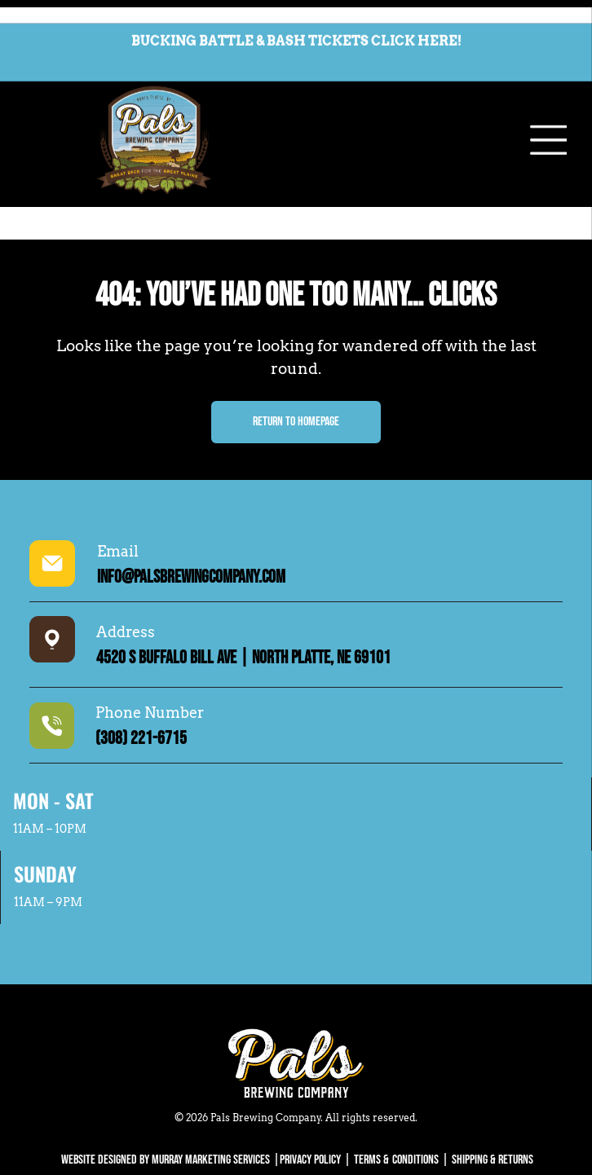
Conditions (415, 1104)
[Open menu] (549, 117)
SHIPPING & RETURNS (492, 1104)
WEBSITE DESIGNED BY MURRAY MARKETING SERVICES (165, 1104)
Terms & (371, 1104)
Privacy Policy (310, 1104)
